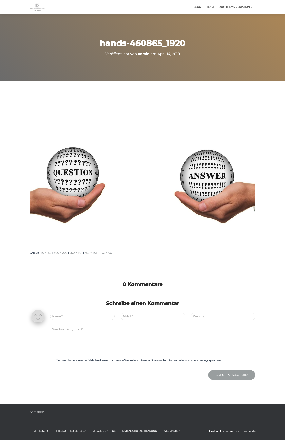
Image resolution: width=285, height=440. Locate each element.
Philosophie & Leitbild (70, 430)
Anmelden (37, 412)
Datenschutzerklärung (139, 430)
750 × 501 (76, 253)
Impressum (40, 430)
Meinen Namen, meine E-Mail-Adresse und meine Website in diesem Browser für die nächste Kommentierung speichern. (139, 360)
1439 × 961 (106, 253)
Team (210, 6)
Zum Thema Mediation (235, 6)
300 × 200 (60, 253)
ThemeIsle (248, 431)
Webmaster (171, 430)
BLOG (197, 6)
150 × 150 (45, 253)
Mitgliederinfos (103, 430)
